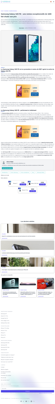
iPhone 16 (3, 337)
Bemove (27, 398)
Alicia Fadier (21, 27)
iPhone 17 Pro (4, 330)
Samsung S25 (4, 349)
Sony (33, 172)
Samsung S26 (4, 345)
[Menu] (53, 1)
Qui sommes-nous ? (5, 380)
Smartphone (6, 10)
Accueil (2, 10)
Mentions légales (4, 369)
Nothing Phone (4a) (5, 322)
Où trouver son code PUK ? (7, 361)
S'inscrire (27, 391)
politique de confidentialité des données (45, 393)
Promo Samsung (14, 172)
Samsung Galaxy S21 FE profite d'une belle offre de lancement (25, 74)
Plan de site (3, 377)
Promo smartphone (25, 172)
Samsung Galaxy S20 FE (7, 113)
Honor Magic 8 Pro (5, 320)
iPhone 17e (3, 335)
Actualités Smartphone (13, 10)
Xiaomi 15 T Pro (4, 316)
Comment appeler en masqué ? (8, 355)
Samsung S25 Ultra (5, 347)
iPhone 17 (3, 332)
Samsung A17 (4, 313)
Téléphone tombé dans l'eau (7, 357)
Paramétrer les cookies (6, 375)
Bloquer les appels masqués (7, 359)
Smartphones (5, 172)
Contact (2, 367)
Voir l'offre (23, 184)
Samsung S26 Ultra (5, 342)
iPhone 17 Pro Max (5, 328)
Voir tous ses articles (7, 168)
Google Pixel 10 (4, 318)
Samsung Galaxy (40, 172)
